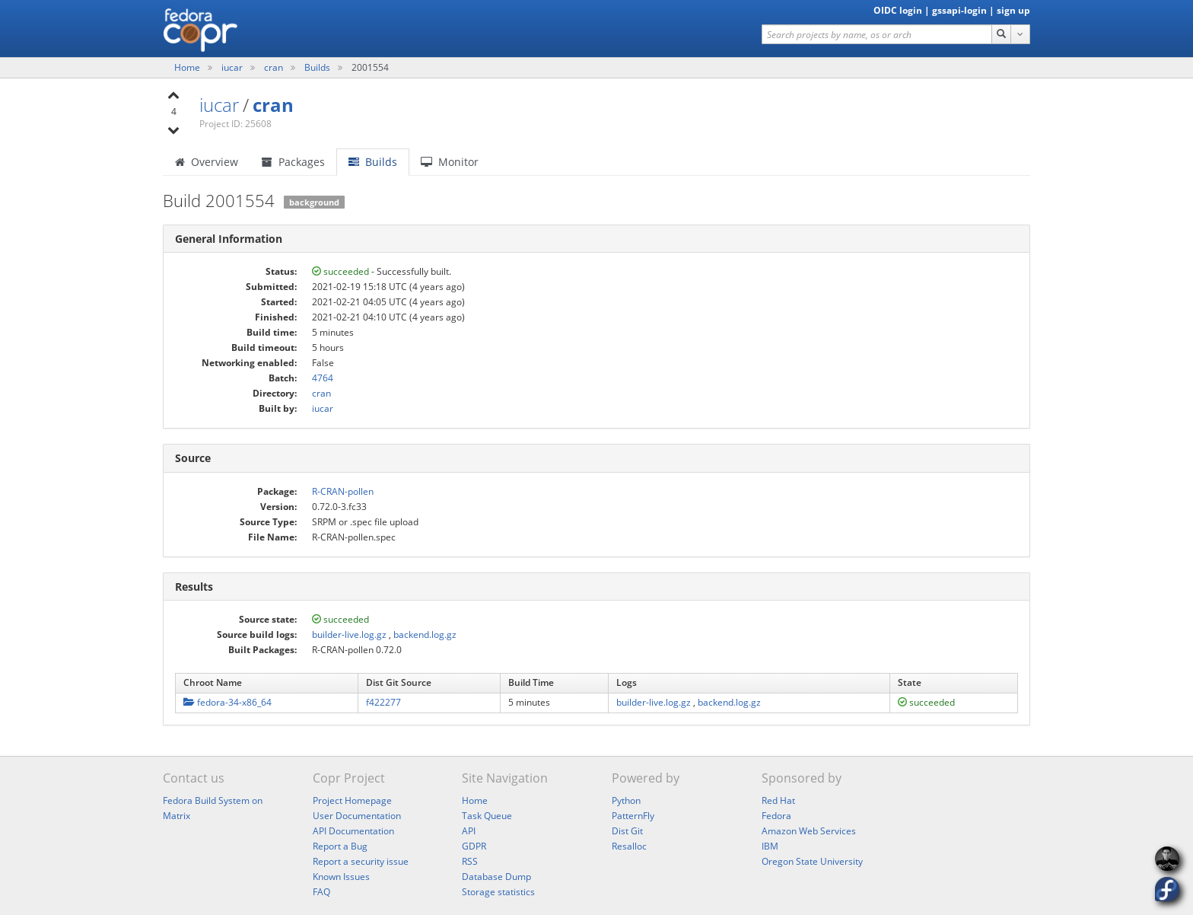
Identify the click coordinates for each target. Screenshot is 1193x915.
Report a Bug (340, 846)
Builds (317, 67)
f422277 (383, 702)
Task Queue (487, 815)
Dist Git (627, 830)
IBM (770, 846)
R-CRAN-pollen (343, 491)
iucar (233, 67)
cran (274, 67)
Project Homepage (352, 800)
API (469, 830)
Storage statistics (498, 891)
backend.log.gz (425, 634)
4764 (322, 377)
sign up (1013, 10)
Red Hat (778, 800)
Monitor (450, 162)
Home (188, 67)
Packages (293, 162)
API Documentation (353, 830)
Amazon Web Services (809, 830)
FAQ (321, 891)
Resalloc (629, 846)
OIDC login (897, 10)
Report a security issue (361, 861)
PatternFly (633, 815)
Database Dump (496, 876)
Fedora (776, 815)
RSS (470, 861)
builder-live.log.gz (349, 634)
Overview (206, 162)
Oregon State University (812, 861)
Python (626, 800)
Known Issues (341, 876)
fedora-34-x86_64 (227, 702)
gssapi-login (959, 10)
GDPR (474, 846)
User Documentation (357, 815)
